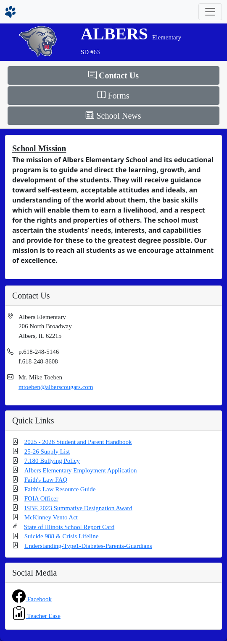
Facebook (39, 599)
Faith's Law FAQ (45, 479)
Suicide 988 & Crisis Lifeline (61, 536)
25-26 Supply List (47, 451)
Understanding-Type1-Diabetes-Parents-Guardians (88, 545)
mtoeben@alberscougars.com (55, 387)
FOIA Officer (41, 498)
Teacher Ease (43, 615)
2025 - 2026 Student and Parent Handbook (78, 442)
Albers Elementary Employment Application (80, 470)
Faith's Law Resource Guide (60, 489)
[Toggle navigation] (210, 11)
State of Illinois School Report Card (69, 527)
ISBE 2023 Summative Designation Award (78, 508)
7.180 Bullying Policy (52, 460)
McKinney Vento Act (51, 517)
